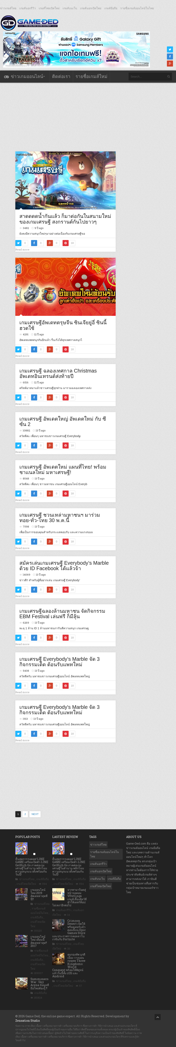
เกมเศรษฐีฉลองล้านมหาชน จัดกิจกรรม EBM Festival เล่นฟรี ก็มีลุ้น (62, 613)
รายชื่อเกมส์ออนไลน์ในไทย (137, 8)
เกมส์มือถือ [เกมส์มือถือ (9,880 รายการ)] (114, 878)
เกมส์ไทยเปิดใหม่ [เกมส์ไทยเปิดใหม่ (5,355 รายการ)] (100, 886)
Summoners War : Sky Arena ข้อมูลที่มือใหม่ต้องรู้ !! (39, 983)
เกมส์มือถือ (110, 8)
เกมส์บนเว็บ (70, 8)
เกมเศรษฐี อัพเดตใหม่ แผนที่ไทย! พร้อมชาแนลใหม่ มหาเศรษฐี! (62, 469)
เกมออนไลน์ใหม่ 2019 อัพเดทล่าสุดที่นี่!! (38, 894)
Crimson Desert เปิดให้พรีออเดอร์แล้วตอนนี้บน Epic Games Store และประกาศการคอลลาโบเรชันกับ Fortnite (69, 930)
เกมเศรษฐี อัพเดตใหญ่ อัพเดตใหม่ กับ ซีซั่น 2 (62, 421)
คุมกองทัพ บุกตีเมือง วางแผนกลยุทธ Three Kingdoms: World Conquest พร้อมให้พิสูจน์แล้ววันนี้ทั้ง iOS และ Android (68, 965)
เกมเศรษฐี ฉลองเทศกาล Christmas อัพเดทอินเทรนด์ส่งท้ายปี (58, 373)
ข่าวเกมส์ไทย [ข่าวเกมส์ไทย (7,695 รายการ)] (98, 844)
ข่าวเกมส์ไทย (8, 8)
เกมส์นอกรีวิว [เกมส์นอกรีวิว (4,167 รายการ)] (98, 863)
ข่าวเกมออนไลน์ (27, 76)
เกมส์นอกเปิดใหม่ (90, 8)
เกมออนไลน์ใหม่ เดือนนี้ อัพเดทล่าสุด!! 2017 (38, 941)
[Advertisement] (88, 117)
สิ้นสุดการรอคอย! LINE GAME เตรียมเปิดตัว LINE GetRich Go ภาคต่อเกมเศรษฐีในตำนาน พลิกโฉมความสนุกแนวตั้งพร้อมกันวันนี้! (31, 866)
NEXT (35, 814)
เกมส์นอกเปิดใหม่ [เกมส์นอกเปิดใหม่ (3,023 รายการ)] (100, 871)
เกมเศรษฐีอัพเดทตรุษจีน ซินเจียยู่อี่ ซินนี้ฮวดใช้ (63, 325)
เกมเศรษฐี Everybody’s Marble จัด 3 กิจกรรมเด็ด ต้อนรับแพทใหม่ (59, 661)
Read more (22, 249)
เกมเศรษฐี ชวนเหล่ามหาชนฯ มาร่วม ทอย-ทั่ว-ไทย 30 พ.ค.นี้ (59, 517)
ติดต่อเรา (61, 76)
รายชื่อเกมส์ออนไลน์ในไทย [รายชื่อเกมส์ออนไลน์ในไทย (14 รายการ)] (104, 854)
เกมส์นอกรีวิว (27, 8)
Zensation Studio (27, 1020)
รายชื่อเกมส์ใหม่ (91, 76)
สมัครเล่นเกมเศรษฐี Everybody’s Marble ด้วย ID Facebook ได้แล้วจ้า (64, 565)
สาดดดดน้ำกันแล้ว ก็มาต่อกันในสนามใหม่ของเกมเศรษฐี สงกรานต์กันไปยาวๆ (65, 219)
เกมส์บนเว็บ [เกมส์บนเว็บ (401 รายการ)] (97, 878)
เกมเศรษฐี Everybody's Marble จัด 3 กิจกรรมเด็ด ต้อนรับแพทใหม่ (59, 709)
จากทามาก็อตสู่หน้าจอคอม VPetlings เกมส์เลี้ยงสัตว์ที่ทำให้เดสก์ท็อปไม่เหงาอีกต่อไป (69, 897)
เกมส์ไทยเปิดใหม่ (49, 8)
